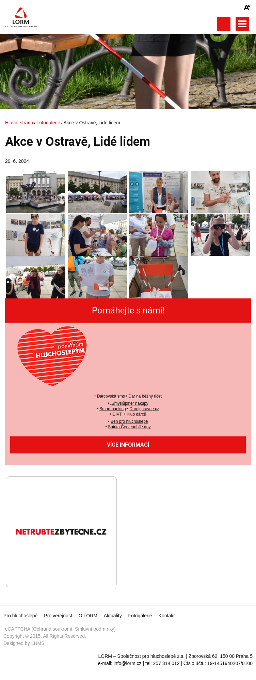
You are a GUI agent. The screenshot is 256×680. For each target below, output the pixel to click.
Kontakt (167, 615)
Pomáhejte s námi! (128, 310)
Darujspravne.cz (144, 408)
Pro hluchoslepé (20, 615)
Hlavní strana (19, 122)
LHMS (38, 643)
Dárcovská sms (111, 396)
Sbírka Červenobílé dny (129, 426)
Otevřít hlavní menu (242, 24)
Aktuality (113, 615)
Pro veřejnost (58, 615)
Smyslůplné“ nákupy (130, 403)
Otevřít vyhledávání (223, 23)
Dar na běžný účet (145, 396)
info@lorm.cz (128, 663)
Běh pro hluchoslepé (129, 421)
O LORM (88, 615)
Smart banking (112, 408)
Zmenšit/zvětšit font (247, 7)
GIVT (117, 414)
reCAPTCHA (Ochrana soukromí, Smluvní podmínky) (59, 629)
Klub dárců (136, 414)
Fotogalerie (48, 122)
